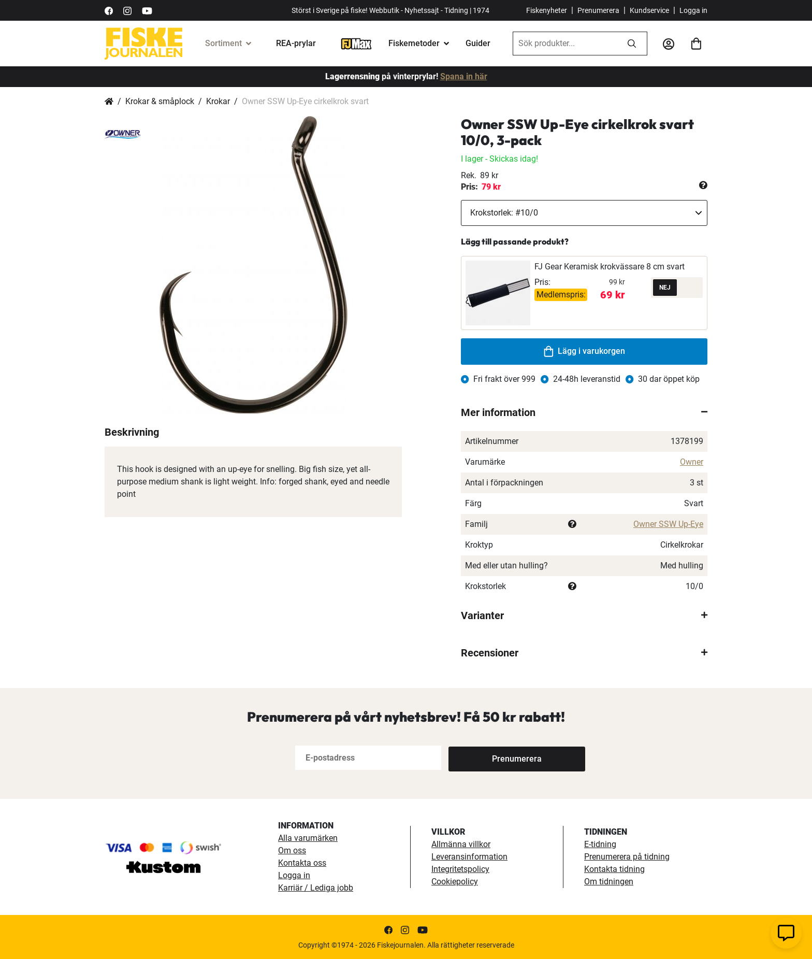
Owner (691, 462)
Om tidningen (608, 881)
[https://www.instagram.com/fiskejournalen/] (127, 10)
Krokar (218, 101)
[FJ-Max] (356, 43)
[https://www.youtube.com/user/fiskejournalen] (147, 10)
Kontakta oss (302, 863)
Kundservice (649, 10)
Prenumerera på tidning (627, 857)
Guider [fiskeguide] (478, 43)
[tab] (584, 412)
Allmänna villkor (460, 844)
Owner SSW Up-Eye (668, 524)
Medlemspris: (561, 294)
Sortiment (223, 43)
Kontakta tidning (614, 869)
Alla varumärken (308, 838)
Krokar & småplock (159, 101)
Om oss (292, 850)
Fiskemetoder (414, 43)
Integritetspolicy (460, 869)
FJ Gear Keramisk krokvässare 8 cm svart (609, 266)
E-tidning (600, 844)
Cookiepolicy (454, 881)
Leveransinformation (469, 857)
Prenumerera (598, 10)
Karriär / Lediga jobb (315, 888)
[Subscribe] (483, 758)
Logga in (693, 10)
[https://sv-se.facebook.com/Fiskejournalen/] (109, 10)
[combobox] (565, 43)
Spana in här (463, 76)
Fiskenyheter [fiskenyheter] (546, 10)
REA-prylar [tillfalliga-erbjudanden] (296, 43)
